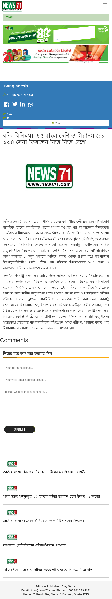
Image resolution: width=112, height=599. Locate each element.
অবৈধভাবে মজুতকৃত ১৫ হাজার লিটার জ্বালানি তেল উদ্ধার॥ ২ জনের (51, 496)
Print (56, 123)
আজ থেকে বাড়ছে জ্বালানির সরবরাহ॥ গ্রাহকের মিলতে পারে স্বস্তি (48, 569)
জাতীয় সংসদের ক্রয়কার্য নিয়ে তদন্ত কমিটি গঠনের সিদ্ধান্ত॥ (43, 521)
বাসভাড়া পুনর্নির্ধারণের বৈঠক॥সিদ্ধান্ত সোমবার (34, 545)
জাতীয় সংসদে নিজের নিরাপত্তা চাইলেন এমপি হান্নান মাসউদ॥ (45, 472)
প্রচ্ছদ (9, 17)
